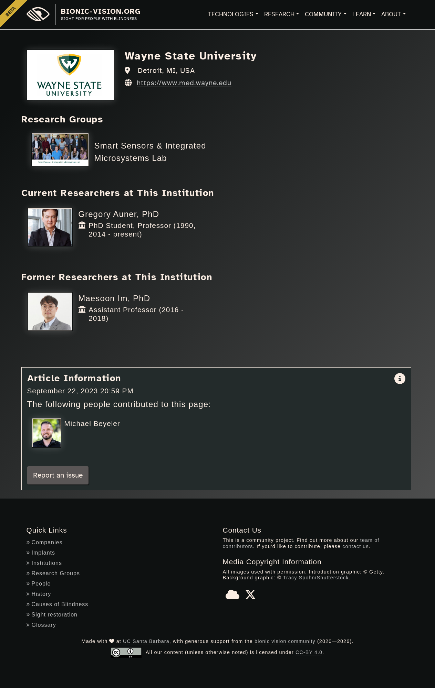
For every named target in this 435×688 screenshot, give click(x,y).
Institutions (44, 563)
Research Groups (53, 573)
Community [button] (323, 14)
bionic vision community (285, 641)
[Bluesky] (232, 597)
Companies (45, 542)
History (39, 594)
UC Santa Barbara (146, 641)
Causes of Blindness (58, 604)
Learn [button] (361, 14)
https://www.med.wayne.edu (184, 83)
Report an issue (58, 475)
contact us (356, 546)
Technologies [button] (230, 14)
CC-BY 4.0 (309, 652)
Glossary (41, 625)
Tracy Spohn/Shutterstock (316, 577)
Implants (41, 553)
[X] (250, 597)
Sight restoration (52, 615)
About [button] (391, 14)
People (39, 584)
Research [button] (279, 14)
